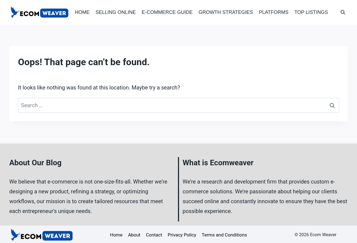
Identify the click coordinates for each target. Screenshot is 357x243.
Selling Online (115, 12)
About (134, 235)
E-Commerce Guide (167, 12)
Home (82, 12)
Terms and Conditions (224, 235)
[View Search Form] (343, 12)
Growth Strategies (226, 12)
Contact (154, 235)
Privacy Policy (182, 235)
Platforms (274, 12)
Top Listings (311, 12)
